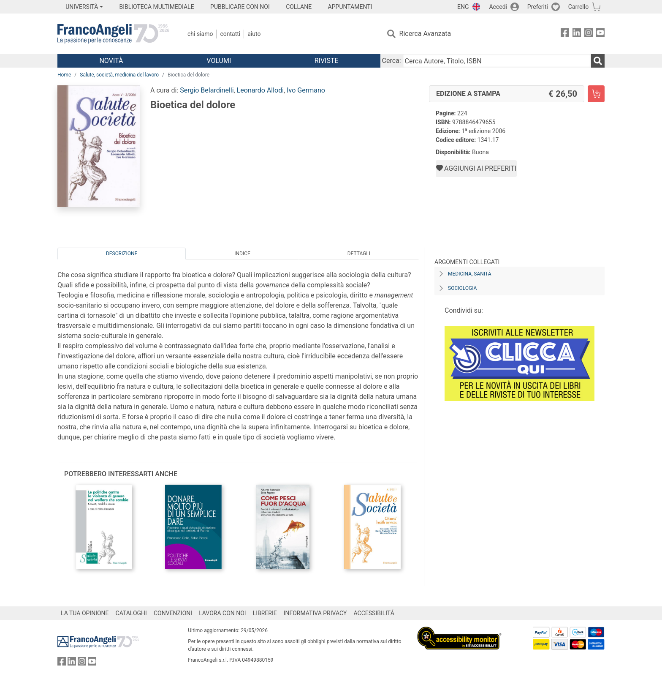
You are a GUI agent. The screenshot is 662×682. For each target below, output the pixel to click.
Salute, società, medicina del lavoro (119, 75)
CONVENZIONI (173, 613)
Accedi (498, 6)
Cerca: (391, 61)
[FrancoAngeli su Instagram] (588, 34)
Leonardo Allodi (260, 90)
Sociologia (462, 288)
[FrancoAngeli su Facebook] (565, 34)
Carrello (578, 6)
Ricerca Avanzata (425, 34)
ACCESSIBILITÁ (374, 613)
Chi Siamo (200, 33)
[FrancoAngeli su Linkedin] (576, 34)
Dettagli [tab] (358, 253)
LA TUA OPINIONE (85, 613)
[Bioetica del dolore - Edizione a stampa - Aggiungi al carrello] (596, 93)
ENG (463, 6)
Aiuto (253, 33)
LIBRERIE (265, 613)
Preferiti (537, 6)
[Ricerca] (598, 61)
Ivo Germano (306, 90)
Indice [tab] (242, 253)
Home (64, 75)
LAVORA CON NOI (222, 613)
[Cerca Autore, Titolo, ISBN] (497, 61)
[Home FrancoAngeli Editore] (113, 33)
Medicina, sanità (469, 274)
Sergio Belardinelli (206, 90)
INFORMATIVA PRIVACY (315, 613)
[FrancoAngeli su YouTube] (600, 34)
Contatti (230, 33)
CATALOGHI (131, 613)
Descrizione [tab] (121, 253)
